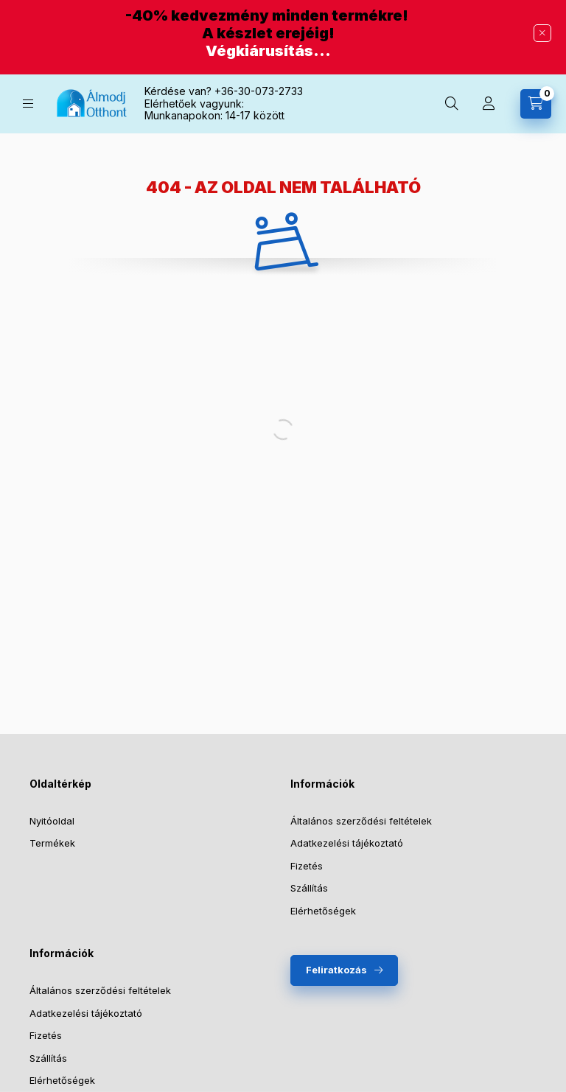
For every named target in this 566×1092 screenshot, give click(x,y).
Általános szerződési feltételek (361, 821)
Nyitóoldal (51, 821)
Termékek (52, 843)
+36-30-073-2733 (258, 91)
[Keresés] (452, 104)
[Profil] (488, 104)
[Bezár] (542, 33)
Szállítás (309, 888)
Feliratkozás (336, 970)
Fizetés (306, 866)
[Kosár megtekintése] (535, 104)
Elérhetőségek (323, 911)
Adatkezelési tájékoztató (346, 843)
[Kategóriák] (28, 103)
